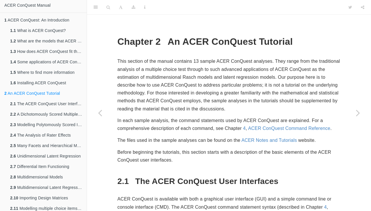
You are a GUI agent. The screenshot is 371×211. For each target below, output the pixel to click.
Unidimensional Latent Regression (45, 156)
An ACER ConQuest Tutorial (32, 93)
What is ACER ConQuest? (38, 30)
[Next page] (358, 113)
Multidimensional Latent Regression (46, 187)
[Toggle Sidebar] (95, 7)
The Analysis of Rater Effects (40, 135)
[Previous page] (100, 113)
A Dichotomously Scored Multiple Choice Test (48, 114)
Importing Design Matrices (39, 198)
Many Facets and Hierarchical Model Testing (48, 145)
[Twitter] (350, 7)
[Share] (363, 7)
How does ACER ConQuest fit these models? (48, 51)
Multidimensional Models (36, 177)
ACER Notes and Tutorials (269, 140)
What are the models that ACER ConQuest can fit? (48, 41)
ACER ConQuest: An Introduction (36, 20)
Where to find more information (42, 72)
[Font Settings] (120, 7)
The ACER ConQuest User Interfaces (48, 103)
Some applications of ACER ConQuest (48, 62)
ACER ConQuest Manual (27, 5)
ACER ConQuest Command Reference (289, 128)
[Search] (108, 7)
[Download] (133, 7)
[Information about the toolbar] (145, 7)
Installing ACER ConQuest (38, 83)
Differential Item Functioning (39, 166)
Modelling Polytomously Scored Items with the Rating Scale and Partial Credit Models (48, 124)
